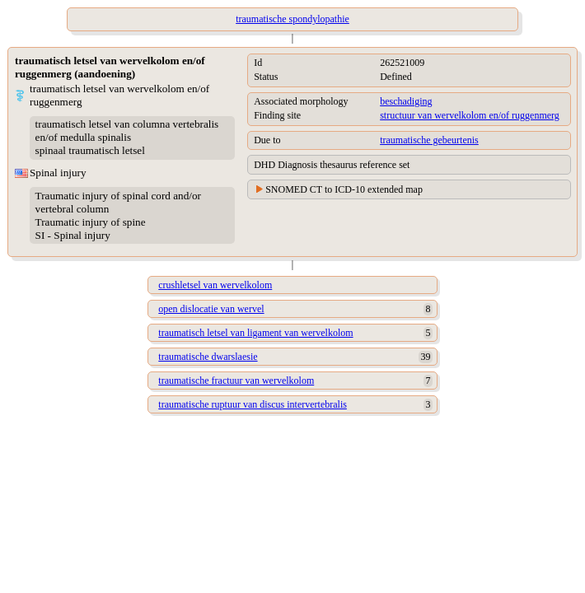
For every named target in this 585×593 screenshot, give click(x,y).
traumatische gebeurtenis (429, 140)
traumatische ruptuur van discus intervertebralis (252, 404)
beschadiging (406, 101)
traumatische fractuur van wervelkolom (236, 380)
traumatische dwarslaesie (207, 356)
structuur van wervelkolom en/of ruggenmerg (469, 115)
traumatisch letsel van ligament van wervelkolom (255, 333)
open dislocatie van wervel (211, 309)
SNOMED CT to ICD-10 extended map (344, 189)
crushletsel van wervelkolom (215, 285)
